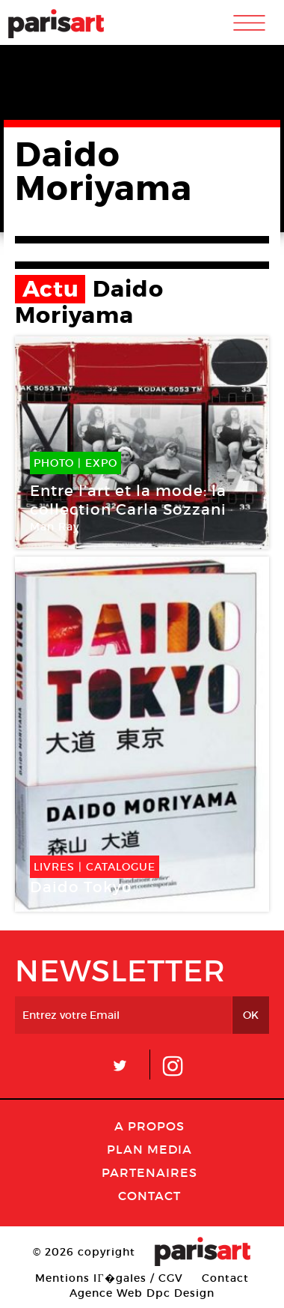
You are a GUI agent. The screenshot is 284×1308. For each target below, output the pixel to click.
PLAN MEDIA (149, 1149)
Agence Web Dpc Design (142, 1293)
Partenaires (149, 1172)
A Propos (149, 1125)
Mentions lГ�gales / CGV (108, 1278)
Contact (149, 1195)
